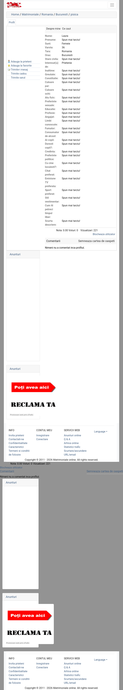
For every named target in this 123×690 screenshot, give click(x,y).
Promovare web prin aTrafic (21, 415)
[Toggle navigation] (112, 5)
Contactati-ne (16, 439)
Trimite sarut (18, 77)
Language (99, 431)
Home (15, 14)
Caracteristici (16, 446)
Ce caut (66, 28)
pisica (74, 14)
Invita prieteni (16, 435)
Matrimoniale (30, 14)
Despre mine (53, 28)
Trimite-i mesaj (19, 69)
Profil (12, 22)
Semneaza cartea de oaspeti (96, 241)
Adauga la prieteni (21, 61)
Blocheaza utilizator (104, 234)
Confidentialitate (18, 443)
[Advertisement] (23, 43)
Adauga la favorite (21, 65)
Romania (47, 14)
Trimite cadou (19, 73)
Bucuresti (62, 14)
